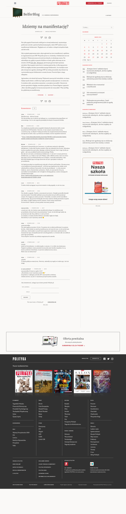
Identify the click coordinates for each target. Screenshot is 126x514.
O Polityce (15, 498)
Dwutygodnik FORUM (18, 510)
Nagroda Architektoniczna (73, 449)
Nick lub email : (26, 312)
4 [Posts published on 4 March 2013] (84, 71)
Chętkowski (94, 439)
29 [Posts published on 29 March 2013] (102, 81)
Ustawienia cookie (44, 498)
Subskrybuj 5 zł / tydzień (95, 3)
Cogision (65, 510)
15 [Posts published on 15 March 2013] (102, 74)
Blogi (92, 425)
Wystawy (67, 439)
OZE (40, 459)
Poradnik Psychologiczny (20, 434)
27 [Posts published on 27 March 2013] (93, 81)
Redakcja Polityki (17, 486)
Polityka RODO (43, 495)
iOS (65, 493)
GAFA (40, 462)
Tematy (93, 475)
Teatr (66, 442)
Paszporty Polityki (70, 447)
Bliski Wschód (43, 437)
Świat (40, 425)
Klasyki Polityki (95, 459)
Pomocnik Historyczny (20, 431)
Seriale (67, 437)
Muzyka (67, 431)
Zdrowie (67, 459)
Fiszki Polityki (94, 493)
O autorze (108, 16)
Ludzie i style (95, 454)
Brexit (40, 429)
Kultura (67, 425)
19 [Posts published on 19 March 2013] (89, 78)
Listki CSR (42, 464)
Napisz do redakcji (18, 492)
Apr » (89, 84)
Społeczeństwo (95, 457)
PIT (40, 454)
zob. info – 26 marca (37, 63)
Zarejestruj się (52, 327)
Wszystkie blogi (95, 442)
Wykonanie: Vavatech (82, 510)
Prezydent (16, 468)
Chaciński (94, 437)
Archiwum (94, 470)
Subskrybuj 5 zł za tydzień (72, 371)
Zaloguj (109, 3)
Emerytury (42, 452)
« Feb (84, 84)
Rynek (40, 448)
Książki (67, 429)
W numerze (16, 425)
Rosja (40, 439)
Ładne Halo (69, 510)
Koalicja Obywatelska (19, 465)
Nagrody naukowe (70, 470)
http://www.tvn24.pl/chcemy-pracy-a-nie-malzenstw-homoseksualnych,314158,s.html (37, 201)
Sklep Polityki (95, 480)
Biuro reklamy (17, 489)
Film (66, 434)
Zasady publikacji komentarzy (47, 489)
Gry (66, 444)
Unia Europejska (44, 431)
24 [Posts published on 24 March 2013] (111, 78)
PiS (14, 460)
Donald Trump (43, 434)
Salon (14, 439)
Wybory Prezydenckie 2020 (21, 458)
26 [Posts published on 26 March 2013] (89, 81)
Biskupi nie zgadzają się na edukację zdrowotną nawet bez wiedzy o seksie (97, 165)
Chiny (40, 442)
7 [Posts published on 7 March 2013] (97, 71)
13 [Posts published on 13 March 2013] (93, 74)
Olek (22, 208)
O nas (92, 477)
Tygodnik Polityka (18, 429)
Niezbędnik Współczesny (20, 437)
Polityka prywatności (45, 492)
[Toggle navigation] (15, 3)
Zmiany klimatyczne (71, 467)
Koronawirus (16, 448)
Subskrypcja (95, 383)
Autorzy (93, 472)
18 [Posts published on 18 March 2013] (84, 78)
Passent (93, 429)
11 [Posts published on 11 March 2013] (84, 74)
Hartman (93, 431)
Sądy (14, 471)
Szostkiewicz (95, 434)
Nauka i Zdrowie (69, 456)
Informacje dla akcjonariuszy (47, 501)
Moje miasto (94, 462)
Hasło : (28, 317)
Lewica (15, 463)
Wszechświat (69, 462)
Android (69, 493)
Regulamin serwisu (44, 486)
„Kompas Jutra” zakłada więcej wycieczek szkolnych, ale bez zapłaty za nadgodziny (97, 139)
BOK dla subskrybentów (19, 495)
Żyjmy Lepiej (17, 442)
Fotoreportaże (95, 467)
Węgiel (41, 457)
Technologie (68, 464)
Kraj (14, 454)
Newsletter (85, 383)
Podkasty (93, 464)
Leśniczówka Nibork (49, 510)
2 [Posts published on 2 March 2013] (106, 68)
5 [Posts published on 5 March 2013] (88, 71)
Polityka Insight (33, 510)
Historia (93, 452)
